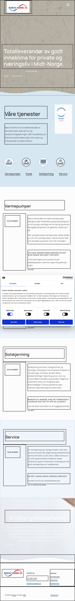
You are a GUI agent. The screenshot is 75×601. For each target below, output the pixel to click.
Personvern (54, 595)
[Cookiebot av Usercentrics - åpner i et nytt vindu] (64, 277)
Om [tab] (62, 283)
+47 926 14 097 (32, 578)
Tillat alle (61, 322)
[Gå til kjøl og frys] (28, 169)
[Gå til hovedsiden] (18, 13)
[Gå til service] (63, 169)
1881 (24, 595)
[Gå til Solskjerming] (45, 169)
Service (63, 173)
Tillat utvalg (37, 322)
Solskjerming (46, 173)
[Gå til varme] (11, 169)
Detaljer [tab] (37, 283)
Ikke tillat (14, 322)
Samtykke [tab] (13, 283)
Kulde (29, 173)
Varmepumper (13, 173)
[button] (6, 76)
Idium (14, 595)
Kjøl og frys (54, 580)
